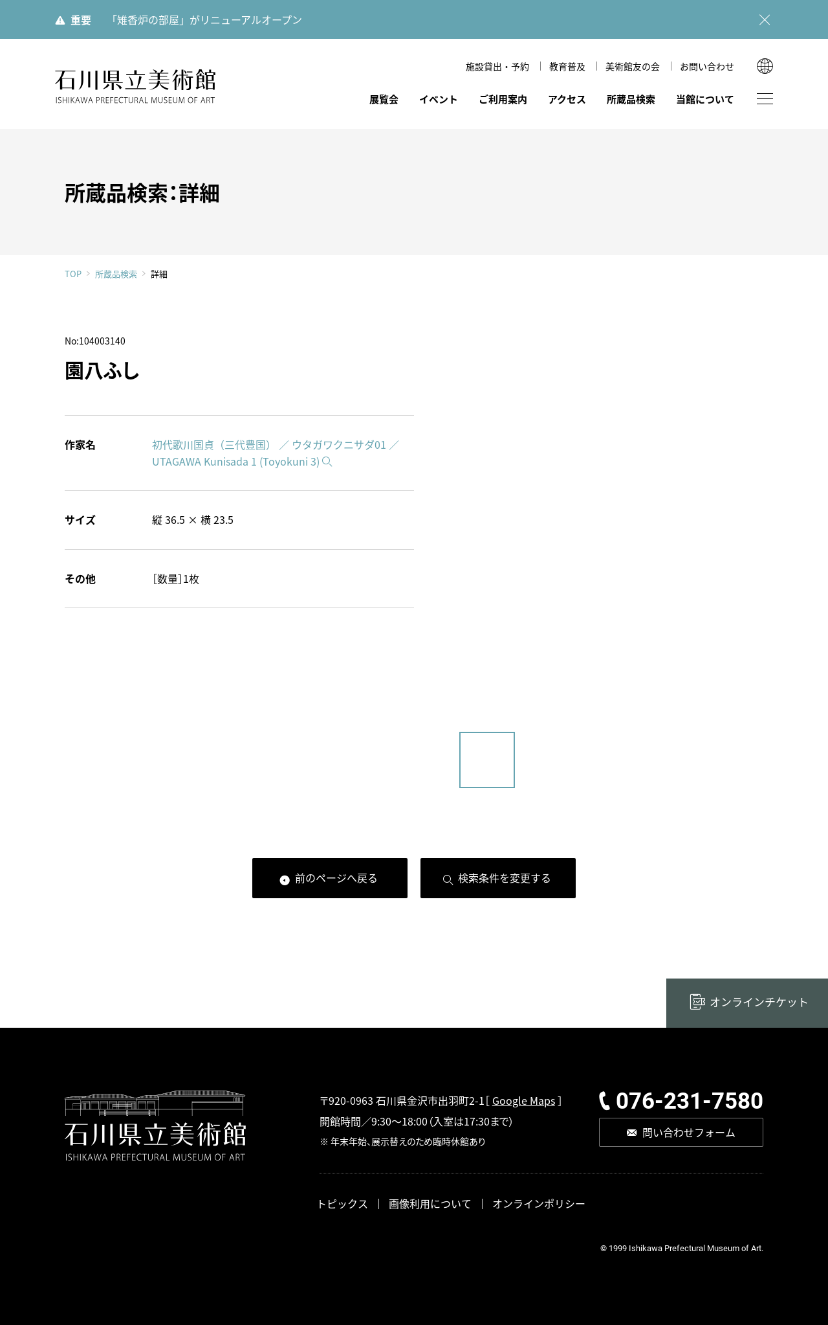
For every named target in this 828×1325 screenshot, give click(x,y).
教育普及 (567, 66)
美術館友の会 (632, 66)
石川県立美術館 (136, 86)
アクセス (567, 99)
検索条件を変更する (504, 877)
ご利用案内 (503, 99)
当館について (705, 99)
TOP (73, 273)
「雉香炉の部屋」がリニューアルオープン (204, 19)
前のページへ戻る (336, 877)
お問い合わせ (707, 66)
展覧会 (383, 99)
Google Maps (523, 1100)
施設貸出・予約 (497, 66)
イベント (438, 99)
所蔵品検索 (631, 99)
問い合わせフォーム (688, 1132)
